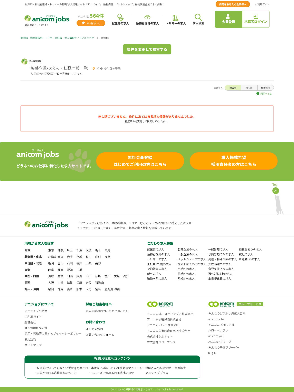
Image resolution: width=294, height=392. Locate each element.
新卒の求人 (154, 274)
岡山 (70, 276)
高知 (126, 276)
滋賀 (70, 282)
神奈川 (62, 250)
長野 (98, 263)
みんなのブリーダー (221, 342)
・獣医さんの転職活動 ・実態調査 (164, 368)
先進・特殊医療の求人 (222, 259)
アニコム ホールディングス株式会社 (170, 314)
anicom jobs (216, 319)
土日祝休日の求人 (219, 278)
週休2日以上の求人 (220, 274)
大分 (88, 289)
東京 (51, 250)
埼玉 (70, 250)
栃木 (98, 250)
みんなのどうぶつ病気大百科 (226, 313)
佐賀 (60, 289)
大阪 (51, 282)
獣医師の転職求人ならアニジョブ (144, 389)
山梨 (88, 263)
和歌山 (99, 282)
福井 (79, 263)
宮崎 (98, 289)
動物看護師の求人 (158, 254)
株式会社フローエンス (161, 342)
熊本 (79, 289)
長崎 (70, 289)
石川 (70, 263)
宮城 (79, 257)
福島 (107, 257)
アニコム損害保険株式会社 (164, 319)
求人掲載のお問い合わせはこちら (107, 311)
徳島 (98, 276)
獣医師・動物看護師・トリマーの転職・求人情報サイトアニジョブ (57, 38)
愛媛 (117, 276)
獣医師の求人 (155, 249)
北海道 (52, 257)
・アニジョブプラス (155, 372)
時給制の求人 (186, 278)
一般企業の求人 (188, 254)
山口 (88, 276)
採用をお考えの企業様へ (232, 4)
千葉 (79, 250)
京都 (60, 282)
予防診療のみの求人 (221, 254)
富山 (60, 263)
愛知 (70, 270)
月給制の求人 (186, 269)
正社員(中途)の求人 (159, 264)
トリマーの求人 (157, 259)
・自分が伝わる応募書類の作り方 (55, 372)
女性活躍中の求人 (219, 264)
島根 (60, 276)
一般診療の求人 (218, 249)
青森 (60, 257)
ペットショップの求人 (192, 259)
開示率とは (266, 93)
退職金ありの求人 (250, 249)
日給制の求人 (186, 274)
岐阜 (51, 270)
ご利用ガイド (262, 4)
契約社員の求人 (157, 269)
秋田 (88, 257)
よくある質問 (94, 329)
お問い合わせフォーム (100, 334)
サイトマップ (33, 345)
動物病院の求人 (157, 278)
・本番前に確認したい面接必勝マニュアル (115, 368)
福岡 (51, 289)
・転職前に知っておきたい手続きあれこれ (61, 368)
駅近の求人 (246, 254)
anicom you (216, 336)
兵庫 (79, 282)
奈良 (88, 282)
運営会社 (30, 322)
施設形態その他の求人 (192, 264)
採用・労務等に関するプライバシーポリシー (53, 333)
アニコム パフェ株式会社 (163, 325)
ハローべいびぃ (218, 330)
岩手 (70, 257)
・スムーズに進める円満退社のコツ (111, 372)
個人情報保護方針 (35, 328)
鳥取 (51, 276)
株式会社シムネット (160, 336)
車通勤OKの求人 (249, 259)
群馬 (107, 250)
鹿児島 (109, 289)
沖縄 (117, 289)
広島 (79, 276)
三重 (79, 270)
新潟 (51, 263)
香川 (107, 276)
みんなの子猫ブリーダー (224, 347)
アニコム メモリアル (221, 324)
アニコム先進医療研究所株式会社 (168, 331)
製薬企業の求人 (188, 249)
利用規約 (30, 339)
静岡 (60, 270)
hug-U (212, 353)
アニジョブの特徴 (35, 311)
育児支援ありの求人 (221, 269)
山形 (98, 257)
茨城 (88, 250)
